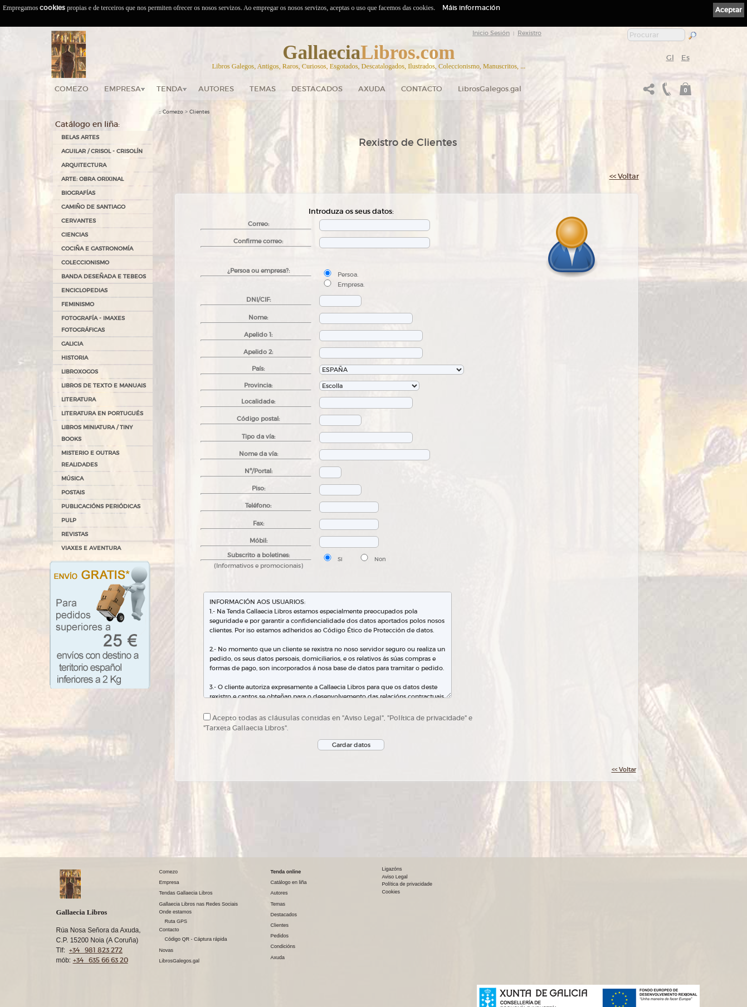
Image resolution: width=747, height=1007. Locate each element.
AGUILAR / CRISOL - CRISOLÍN (102, 151)
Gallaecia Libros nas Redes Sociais (198, 904)
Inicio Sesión (491, 33)
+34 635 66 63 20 (100, 960)
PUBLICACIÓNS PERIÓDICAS (100, 506)
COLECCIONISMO (85, 262)
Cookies (391, 892)
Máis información (471, 7)
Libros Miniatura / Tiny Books (97, 433)
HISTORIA (74, 357)
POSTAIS (73, 492)
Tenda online (286, 872)
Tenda (170, 89)
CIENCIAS (74, 234)
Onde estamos (175, 912)
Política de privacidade (407, 884)
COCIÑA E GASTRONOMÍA (97, 248)
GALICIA (72, 343)
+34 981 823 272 (96, 950)
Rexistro (529, 33)
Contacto (421, 89)
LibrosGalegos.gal (489, 89)
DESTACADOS (317, 89)
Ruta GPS (176, 921)
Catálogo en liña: (87, 124)
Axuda (371, 89)
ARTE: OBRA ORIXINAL (92, 179)
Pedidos (280, 936)
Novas (166, 950)
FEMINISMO (77, 304)
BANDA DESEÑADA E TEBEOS (103, 276)
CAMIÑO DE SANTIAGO (93, 206)
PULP (68, 520)
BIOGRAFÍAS (78, 193)
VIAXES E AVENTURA (91, 548)
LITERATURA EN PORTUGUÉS (102, 413)
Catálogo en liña (289, 882)
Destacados (284, 914)
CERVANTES (78, 220)
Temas (263, 89)
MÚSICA (72, 478)
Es (685, 57)
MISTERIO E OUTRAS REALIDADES (90, 458)
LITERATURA (78, 399)
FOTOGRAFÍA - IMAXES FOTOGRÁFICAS (93, 324)
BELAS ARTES (80, 137)
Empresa (122, 89)
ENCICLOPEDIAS (84, 290)
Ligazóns (392, 869)
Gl (670, 57)
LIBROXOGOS (79, 371)
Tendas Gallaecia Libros (186, 893)
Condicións (283, 946)
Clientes (199, 112)
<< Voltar (624, 176)
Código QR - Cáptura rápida (196, 939)
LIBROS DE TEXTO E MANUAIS (103, 385)
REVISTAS (74, 534)
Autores (216, 89)
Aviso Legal (395, 877)
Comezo (72, 89)
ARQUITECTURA (83, 165)
